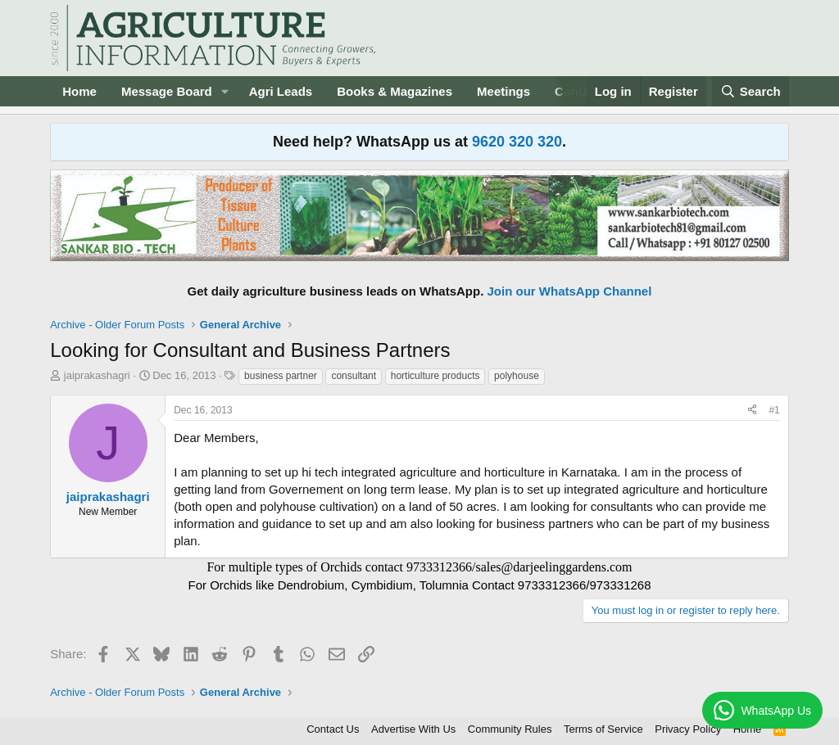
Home (79, 91)
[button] (225, 91)
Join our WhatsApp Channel (570, 291)
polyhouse (516, 376)
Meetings (503, 91)
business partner (280, 376)
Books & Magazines (394, 91)
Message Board (166, 91)
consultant (353, 376)
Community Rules (510, 729)
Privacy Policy (688, 729)
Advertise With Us (413, 729)
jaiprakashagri (97, 375)
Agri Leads (281, 91)
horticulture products (435, 376)
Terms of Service (603, 729)
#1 (774, 410)
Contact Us (332, 729)
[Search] (750, 91)
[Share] (752, 410)
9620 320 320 (517, 141)
